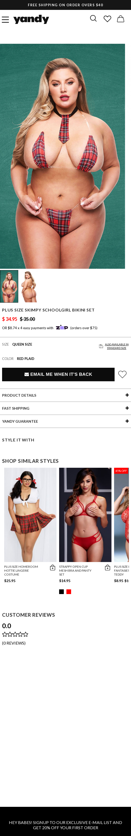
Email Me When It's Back (58, 374)
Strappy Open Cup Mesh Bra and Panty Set (75, 570)
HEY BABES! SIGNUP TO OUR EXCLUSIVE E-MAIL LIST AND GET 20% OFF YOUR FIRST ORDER (65, 825)
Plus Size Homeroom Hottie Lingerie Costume (21, 570)
